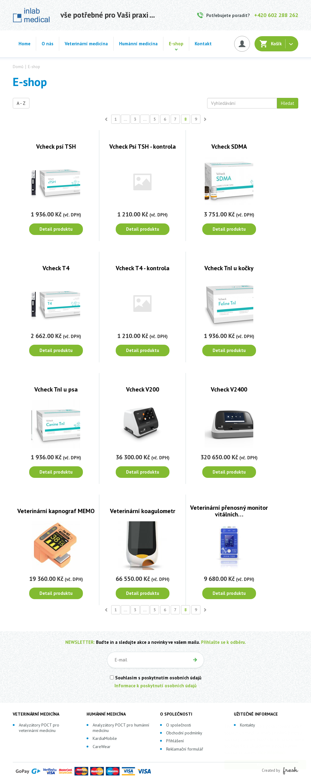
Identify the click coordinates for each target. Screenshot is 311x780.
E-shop (176, 44)
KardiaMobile (105, 738)
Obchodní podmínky (184, 733)
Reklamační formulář (184, 749)
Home (24, 44)
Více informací (265, 752)
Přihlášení (175, 741)
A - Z (21, 103)
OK (195, 660)
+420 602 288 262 (276, 15)
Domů (18, 67)
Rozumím (259, 765)
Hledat (287, 103)
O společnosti (178, 725)
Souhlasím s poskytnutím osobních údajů (155, 678)
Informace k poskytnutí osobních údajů (155, 686)
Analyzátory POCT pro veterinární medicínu (39, 727)
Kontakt (203, 44)
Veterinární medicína (86, 44)
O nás (47, 44)
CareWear (102, 746)
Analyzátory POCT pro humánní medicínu (121, 727)
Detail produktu (56, 229)
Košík (276, 44)
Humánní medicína (138, 44)
